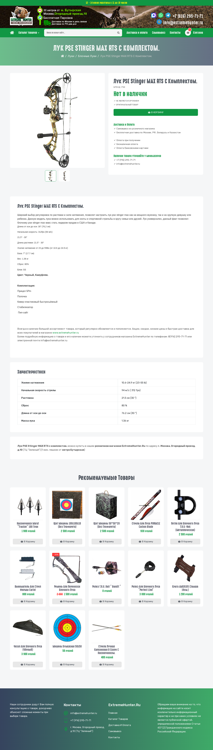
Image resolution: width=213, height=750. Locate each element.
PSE (123, 87)
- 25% (55, 554)
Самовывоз (158, 32)
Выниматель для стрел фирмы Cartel (28, 588)
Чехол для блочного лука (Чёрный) (28, 648)
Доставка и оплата (137, 32)
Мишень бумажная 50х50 (67, 646)
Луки (71, 56)
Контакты (175, 32)
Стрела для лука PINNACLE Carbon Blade (146, 525)
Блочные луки (87, 56)
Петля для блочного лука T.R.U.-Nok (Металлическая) (185, 527)
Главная (112, 713)
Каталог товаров (27, 32)
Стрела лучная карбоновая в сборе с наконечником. (106, 650)
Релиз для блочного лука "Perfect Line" (146, 588)
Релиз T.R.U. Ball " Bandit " (106, 586)
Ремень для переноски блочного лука (67, 588)
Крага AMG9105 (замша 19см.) (185, 588)
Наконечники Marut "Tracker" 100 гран (28, 525)
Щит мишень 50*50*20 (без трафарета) (106, 525)
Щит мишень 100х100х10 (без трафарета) (67, 525)
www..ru (65, 332)
